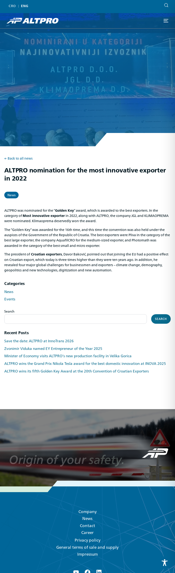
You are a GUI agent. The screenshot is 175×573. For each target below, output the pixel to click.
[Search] (165, 2)
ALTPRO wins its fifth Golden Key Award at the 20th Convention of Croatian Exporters (76, 371)
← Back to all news (18, 158)
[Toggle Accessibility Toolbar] (164, 562)
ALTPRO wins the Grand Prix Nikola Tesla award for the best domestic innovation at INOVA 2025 (85, 363)
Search (9, 311)
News (11, 195)
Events (9, 299)
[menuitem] (13, 4)
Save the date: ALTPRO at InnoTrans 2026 (39, 341)
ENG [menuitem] (24, 4)
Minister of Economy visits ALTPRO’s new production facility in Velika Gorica (68, 356)
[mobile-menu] (165, 21)
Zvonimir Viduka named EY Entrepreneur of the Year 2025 (53, 348)
